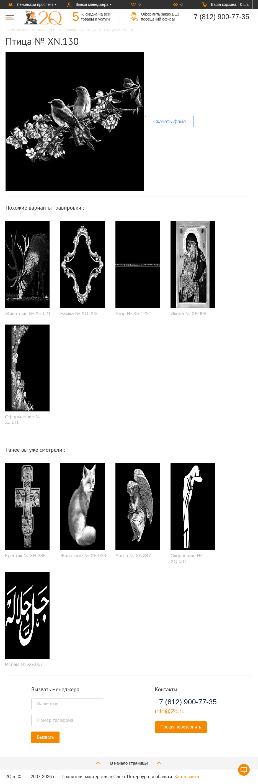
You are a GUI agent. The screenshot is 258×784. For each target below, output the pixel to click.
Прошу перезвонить (181, 727)
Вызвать (45, 737)
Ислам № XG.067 (24, 664)
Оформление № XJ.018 (22, 419)
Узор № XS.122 (132, 313)
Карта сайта (186, 776)
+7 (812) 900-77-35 (186, 701)
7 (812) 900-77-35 (221, 16)
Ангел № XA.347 (133, 555)
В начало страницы (129, 762)
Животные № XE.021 (28, 313)
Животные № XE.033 (83, 555)
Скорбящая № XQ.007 (186, 558)
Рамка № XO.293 (78, 313)
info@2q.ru (170, 711)
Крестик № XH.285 (25, 555)
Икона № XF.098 (188, 313)
